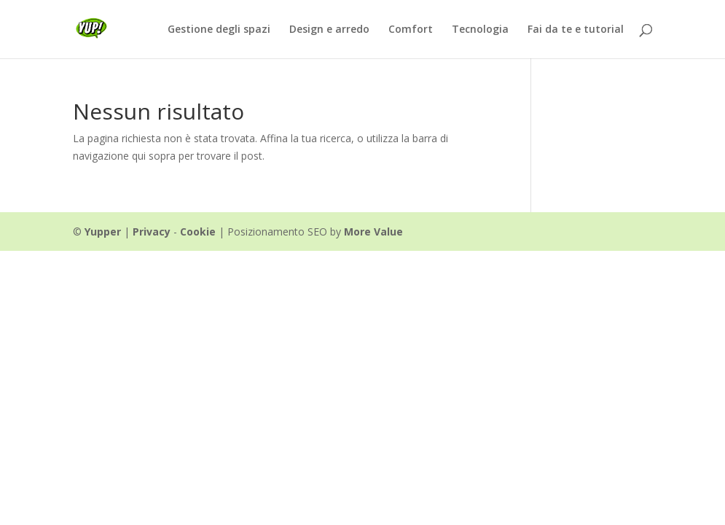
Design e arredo (329, 30)
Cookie (198, 231)
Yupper (103, 231)
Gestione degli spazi (219, 30)
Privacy (152, 231)
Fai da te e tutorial (576, 30)
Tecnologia (480, 30)
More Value (373, 231)
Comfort (410, 30)
